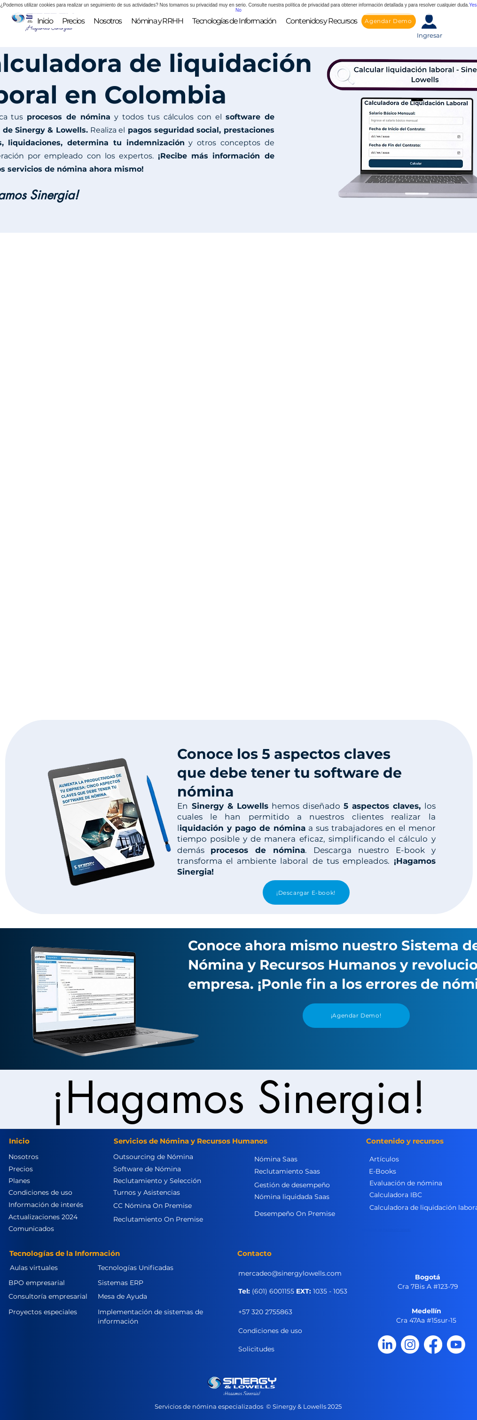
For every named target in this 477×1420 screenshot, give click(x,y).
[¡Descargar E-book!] (306, 892)
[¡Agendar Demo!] (356, 1015)
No (238, 10)
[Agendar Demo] (388, 21)
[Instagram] (410, 1344)
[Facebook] (433, 1344)
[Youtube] (456, 1344)
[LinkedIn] (387, 1344)
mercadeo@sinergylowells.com (290, 1273)
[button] (107, 21)
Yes (473, 5)
